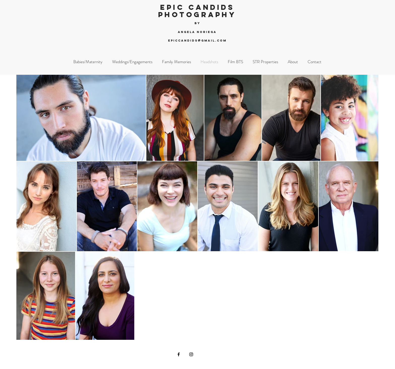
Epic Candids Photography (197, 11)
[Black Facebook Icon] (178, 354)
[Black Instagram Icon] (191, 354)
